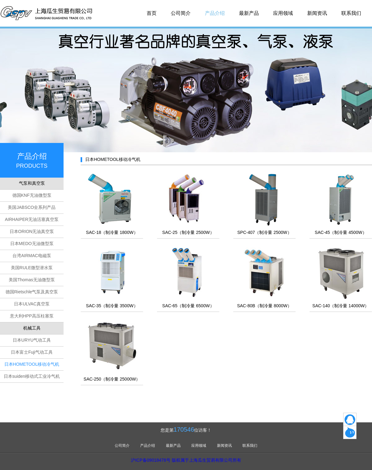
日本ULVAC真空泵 (32, 303)
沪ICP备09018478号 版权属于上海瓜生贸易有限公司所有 (186, 460)
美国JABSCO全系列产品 (31, 207)
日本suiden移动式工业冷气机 (32, 376)
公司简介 (181, 13)
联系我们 (351, 13)
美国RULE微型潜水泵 (32, 267)
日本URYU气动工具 (32, 340)
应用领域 (283, 13)
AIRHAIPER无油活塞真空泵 (32, 219)
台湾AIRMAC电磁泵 (31, 255)
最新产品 (249, 13)
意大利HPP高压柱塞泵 (32, 315)
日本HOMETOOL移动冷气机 (32, 364)
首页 (152, 13)
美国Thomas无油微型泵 (32, 279)
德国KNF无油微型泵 (31, 195)
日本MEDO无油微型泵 (32, 243)
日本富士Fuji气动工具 (32, 352)
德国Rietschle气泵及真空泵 (32, 291)
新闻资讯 (317, 13)
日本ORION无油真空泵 (32, 231)
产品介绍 (215, 13)
